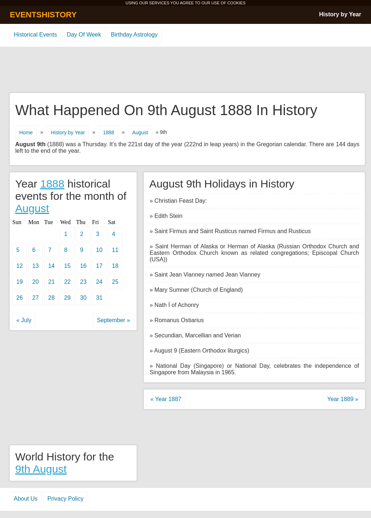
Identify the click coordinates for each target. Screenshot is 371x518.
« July (24, 320)
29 (67, 298)
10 (99, 250)
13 (35, 266)
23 (83, 282)
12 (19, 266)
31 (99, 298)
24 (99, 282)
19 (19, 282)
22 (67, 282)
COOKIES (236, 3)
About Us (26, 499)
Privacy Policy (65, 499)
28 (51, 298)
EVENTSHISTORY (43, 14)
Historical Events (35, 34)
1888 (108, 132)
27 (35, 298)
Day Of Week (84, 34)
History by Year (340, 14)
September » (113, 320)
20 (35, 282)
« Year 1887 (165, 399)
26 (19, 298)
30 (83, 298)
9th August (41, 469)
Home (26, 132)
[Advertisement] (185, 70)
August (140, 132)
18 (115, 266)
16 (83, 266)
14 (51, 266)
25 (115, 282)
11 (115, 250)
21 (51, 282)
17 (99, 266)
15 (67, 266)
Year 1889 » (342, 399)
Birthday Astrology (134, 34)
